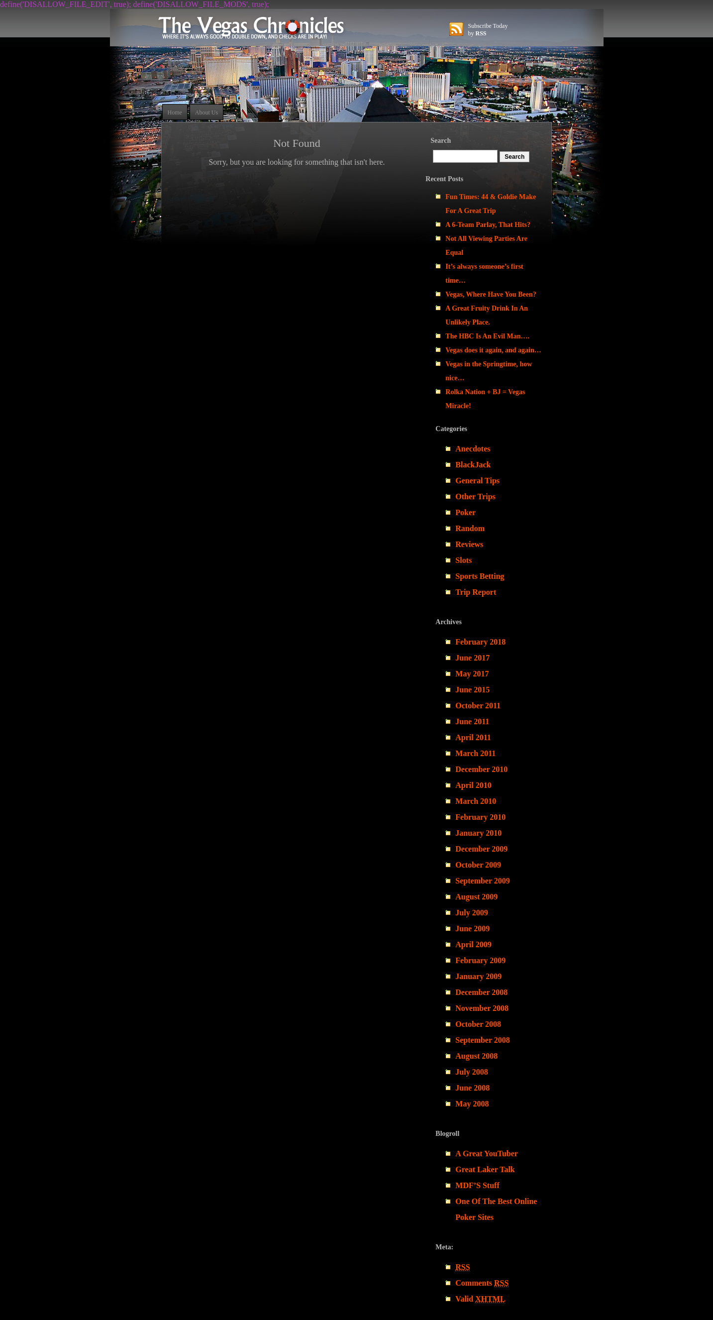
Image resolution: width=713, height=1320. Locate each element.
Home (175, 112)
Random (470, 528)
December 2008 (481, 992)
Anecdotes (472, 448)
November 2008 (482, 1008)
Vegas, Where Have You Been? (490, 294)
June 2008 (472, 1088)
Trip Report (475, 592)
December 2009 (481, 849)
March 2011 (475, 753)
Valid (480, 1299)
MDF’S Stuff (477, 1185)
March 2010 (475, 801)
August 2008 (476, 1056)
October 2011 (478, 705)
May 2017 (472, 673)
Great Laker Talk (484, 1169)
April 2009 (473, 944)
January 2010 (478, 833)
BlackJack (473, 464)
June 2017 (472, 658)
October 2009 (478, 865)
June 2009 (472, 928)
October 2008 (478, 1024)
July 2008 (471, 1072)
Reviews (469, 544)
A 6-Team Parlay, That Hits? (487, 224)
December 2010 (481, 769)
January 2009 (478, 976)
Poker (465, 512)
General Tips (477, 480)
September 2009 (482, 881)
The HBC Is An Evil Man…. (487, 336)
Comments (482, 1283)
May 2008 (472, 1104)
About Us (206, 112)
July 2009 (471, 912)
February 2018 (480, 642)
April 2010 (473, 785)
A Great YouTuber (486, 1153)
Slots (463, 560)
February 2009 (480, 960)
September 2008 (482, 1040)
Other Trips (475, 496)
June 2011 (472, 721)
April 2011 (473, 737)
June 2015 (472, 689)
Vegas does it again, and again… (493, 350)
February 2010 (480, 817)
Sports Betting (479, 576)
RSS (481, 33)
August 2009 (476, 896)
